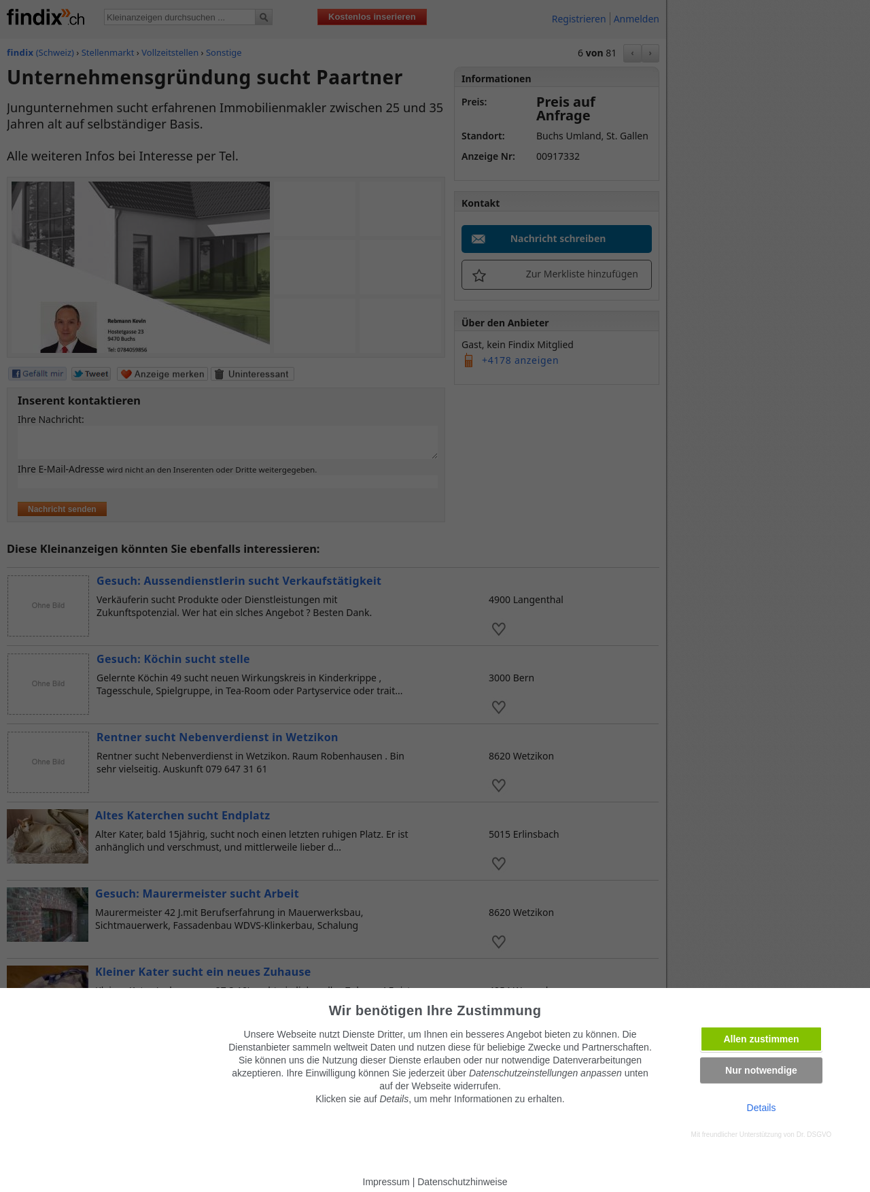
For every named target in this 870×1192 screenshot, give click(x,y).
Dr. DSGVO (814, 1134)
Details (761, 1107)
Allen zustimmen (761, 1039)
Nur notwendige (761, 1070)
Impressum (386, 1181)
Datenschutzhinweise (462, 1181)
